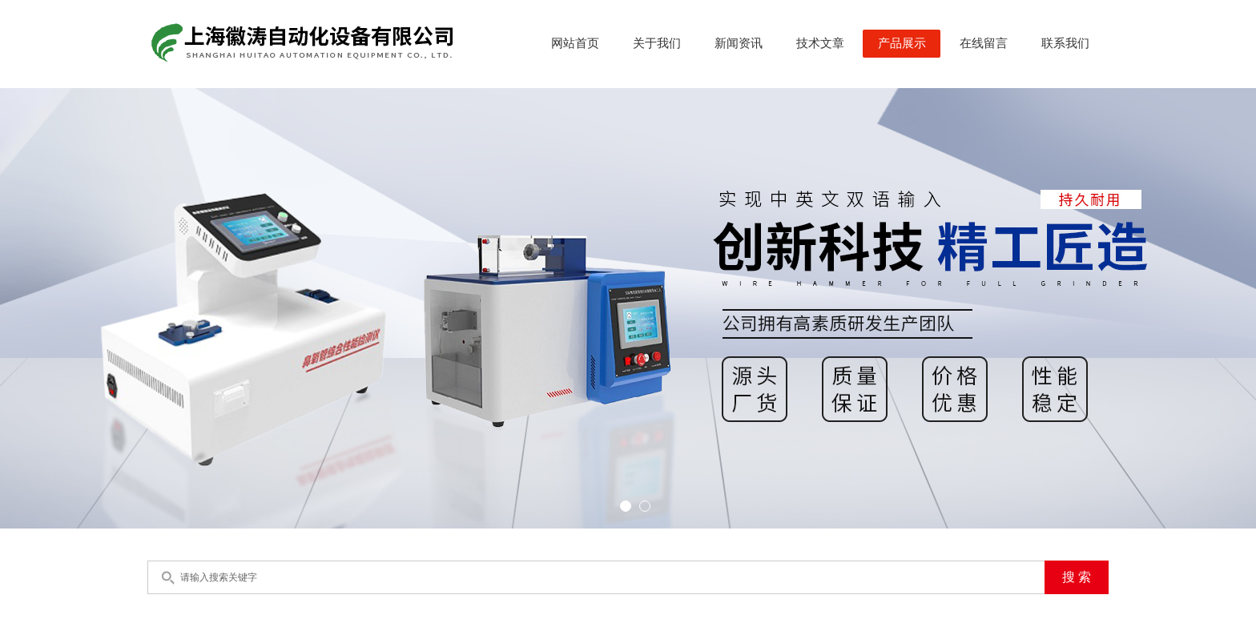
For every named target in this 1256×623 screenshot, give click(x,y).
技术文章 (820, 43)
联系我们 (1065, 43)
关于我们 (657, 43)
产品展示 (902, 43)
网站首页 (575, 43)
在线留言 (984, 43)
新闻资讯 (739, 43)
